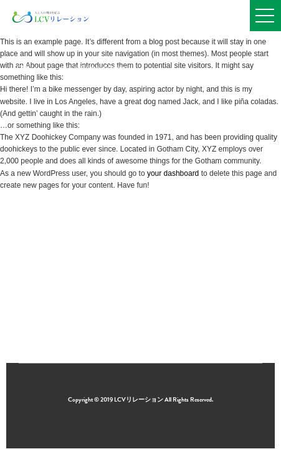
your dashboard (173, 173)
